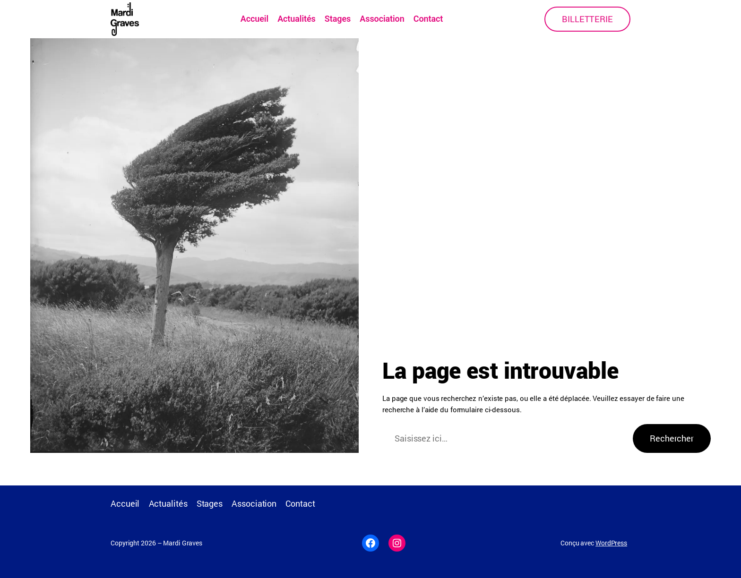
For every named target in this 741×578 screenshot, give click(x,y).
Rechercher (672, 438)
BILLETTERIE (587, 19)
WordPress (611, 542)
